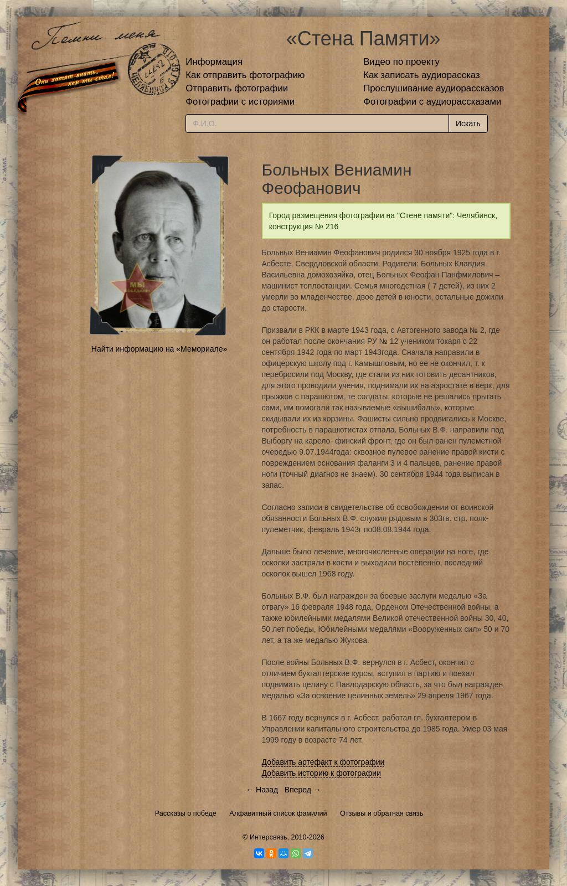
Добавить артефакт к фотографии (323, 762)
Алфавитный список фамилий (278, 813)
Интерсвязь (268, 837)
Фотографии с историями (240, 101)
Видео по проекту (401, 61)
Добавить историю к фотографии (322, 773)
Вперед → (303, 789)
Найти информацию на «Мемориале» (159, 348)
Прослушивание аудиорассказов (433, 88)
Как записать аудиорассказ (421, 75)
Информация (214, 61)
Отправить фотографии (236, 88)
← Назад (262, 789)
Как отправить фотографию (245, 75)
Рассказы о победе (186, 813)
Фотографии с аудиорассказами (432, 101)
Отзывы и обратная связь (381, 813)
